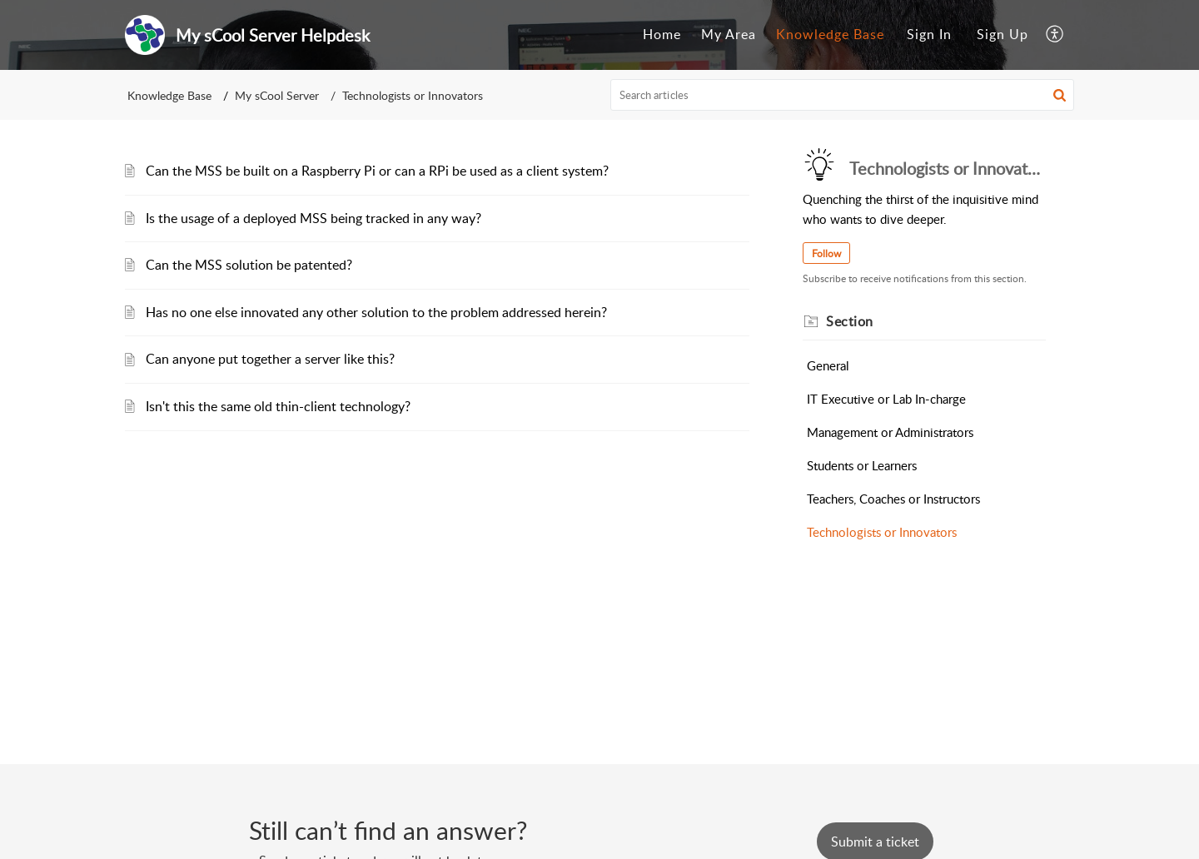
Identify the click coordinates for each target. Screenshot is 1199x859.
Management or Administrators (890, 432)
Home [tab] (662, 34)
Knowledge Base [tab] (830, 34)
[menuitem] (929, 35)
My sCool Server (277, 95)
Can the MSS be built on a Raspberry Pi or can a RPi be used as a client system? (377, 170)
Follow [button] (826, 253)
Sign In (929, 34)
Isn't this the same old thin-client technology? (278, 406)
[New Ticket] (875, 841)
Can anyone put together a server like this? (270, 359)
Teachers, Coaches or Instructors (893, 498)
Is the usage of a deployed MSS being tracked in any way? (313, 218)
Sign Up (1002, 34)
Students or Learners (862, 465)
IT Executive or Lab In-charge (886, 398)
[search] (842, 95)
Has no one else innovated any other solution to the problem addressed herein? (376, 312)
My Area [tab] (728, 34)
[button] (1055, 35)
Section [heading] (849, 321)
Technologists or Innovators (882, 532)
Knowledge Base (169, 95)
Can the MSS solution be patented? (249, 265)
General (828, 365)
